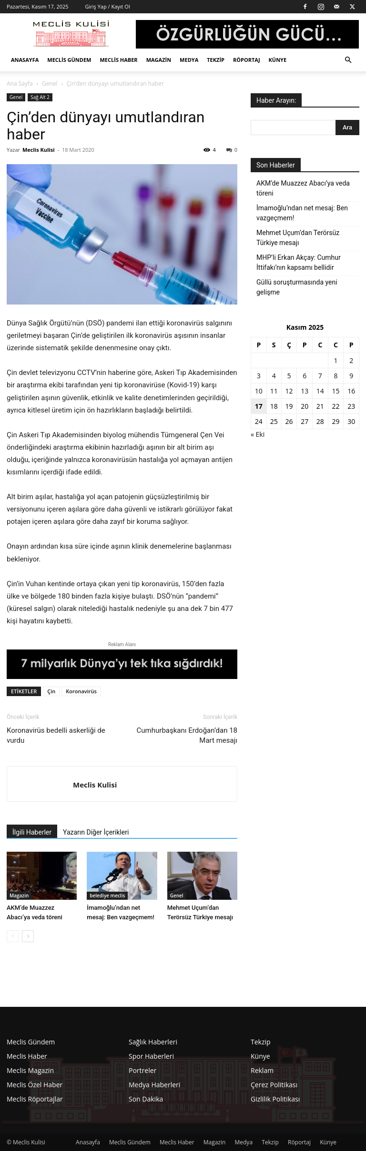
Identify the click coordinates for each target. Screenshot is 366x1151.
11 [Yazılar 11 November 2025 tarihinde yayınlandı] (274, 390)
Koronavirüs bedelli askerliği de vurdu (56, 735)
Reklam (262, 1070)
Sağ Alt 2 (40, 97)
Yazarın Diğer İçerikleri (96, 832)
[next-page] (28, 936)
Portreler (142, 1070)
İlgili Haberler (31, 832)
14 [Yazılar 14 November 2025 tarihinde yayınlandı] (320, 390)
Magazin (158, 59)
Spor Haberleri (151, 1056)
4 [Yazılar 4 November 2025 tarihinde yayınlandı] (274, 375)
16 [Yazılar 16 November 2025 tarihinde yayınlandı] (351, 390)
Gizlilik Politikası (275, 1098)
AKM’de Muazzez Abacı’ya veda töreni (303, 188)
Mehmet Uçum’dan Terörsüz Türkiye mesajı (297, 237)
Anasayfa (25, 59)
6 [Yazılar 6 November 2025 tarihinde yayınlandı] (304, 375)
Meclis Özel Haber (34, 1084)
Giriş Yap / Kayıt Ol (107, 6)
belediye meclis (107, 895)
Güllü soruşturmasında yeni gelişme (296, 287)
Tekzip (215, 59)
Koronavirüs (81, 691)
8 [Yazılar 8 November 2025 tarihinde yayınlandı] (336, 375)
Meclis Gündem (69, 59)
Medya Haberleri (154, 1084)
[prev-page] (13, 936)
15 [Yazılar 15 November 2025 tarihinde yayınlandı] (336, 390)
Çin (51, 691)
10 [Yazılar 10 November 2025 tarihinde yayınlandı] (259, 390)
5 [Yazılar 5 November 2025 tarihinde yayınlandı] (289, 375)
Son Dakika (146, 1098)
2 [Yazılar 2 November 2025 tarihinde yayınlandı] (351, 360)
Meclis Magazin (30, 1070)
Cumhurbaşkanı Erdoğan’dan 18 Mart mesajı (187, 735)
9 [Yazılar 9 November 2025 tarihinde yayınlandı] (351, 375)
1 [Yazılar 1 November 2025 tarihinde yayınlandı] (336, 360)
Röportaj (246, 59)
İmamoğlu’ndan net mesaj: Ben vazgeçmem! (302, 213)
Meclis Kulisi (38, 149)
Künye (278, 59)
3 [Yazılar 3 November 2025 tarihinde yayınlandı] (259, 375)
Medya (189, 59)
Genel (50, 83)
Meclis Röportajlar (35, 1098)
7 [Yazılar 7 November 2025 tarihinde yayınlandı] (320, 375)
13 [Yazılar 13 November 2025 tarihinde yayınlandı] (304, 390)
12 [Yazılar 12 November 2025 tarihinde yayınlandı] (289, 390)
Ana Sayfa (20, 83)
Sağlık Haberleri (153, 1041)
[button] (347, 60)
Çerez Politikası (274, 1084)
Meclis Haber (118, 59)
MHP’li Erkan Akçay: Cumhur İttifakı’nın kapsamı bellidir (298, 262)
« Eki (257, 434)
